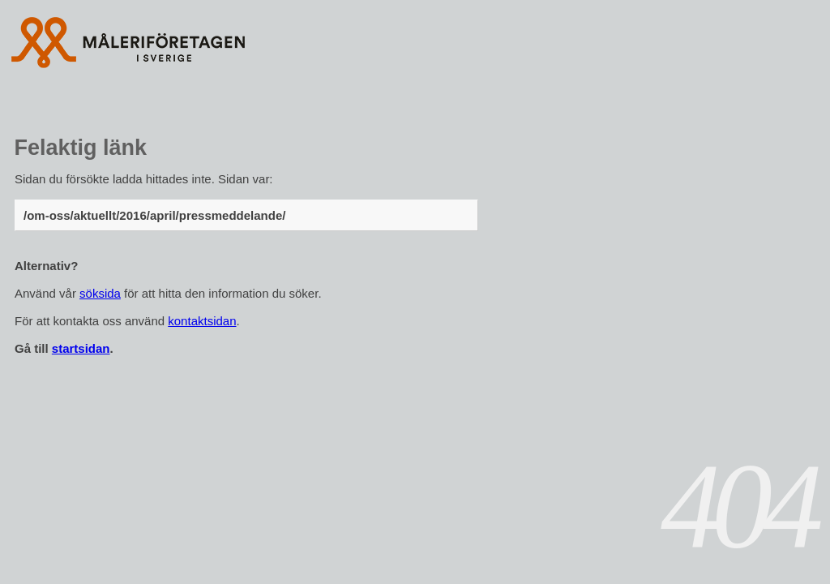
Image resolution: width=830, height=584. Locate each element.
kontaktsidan (202, 321)
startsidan (81, 348)
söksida (100, 293)
